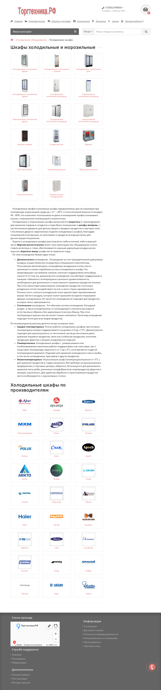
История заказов (20, 682)
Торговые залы (91, 646)
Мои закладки (18, 678)
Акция (113, 21)
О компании (81, 21)
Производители (35, 21)
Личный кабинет (20, 674)
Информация (18, 662)
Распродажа (17, 658)
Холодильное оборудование (31, 40)
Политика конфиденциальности (100, 634)
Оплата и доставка (59, 21)
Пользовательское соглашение (99, 638)
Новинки (16, 654)
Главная (16, 21)
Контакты (99, 21)
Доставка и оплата (92, 630)
